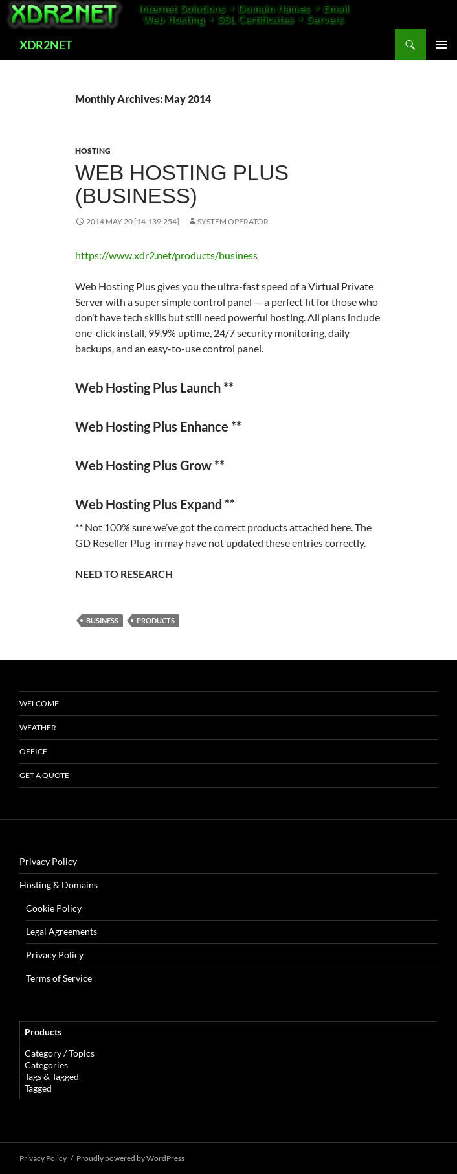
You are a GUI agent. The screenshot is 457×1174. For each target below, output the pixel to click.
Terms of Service (59, 978)
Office (33, 751)
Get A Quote (44, 775)
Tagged (38, 1088)
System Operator (233, 221)
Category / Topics (60, 1053)
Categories (46, 1064)
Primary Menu (441, 44)
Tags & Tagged (52, 1076)
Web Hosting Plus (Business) (182, 184)
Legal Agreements (61, 931)
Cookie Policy (54, 908)
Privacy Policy (48, 861)
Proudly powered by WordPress (130, 1158)
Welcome (39, 703)
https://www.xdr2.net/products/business (166, 255)
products (156, 620)
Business (102, 620)
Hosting (93, 150)
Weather (37, 727)
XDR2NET (45, 45)
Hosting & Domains (58, 884)
